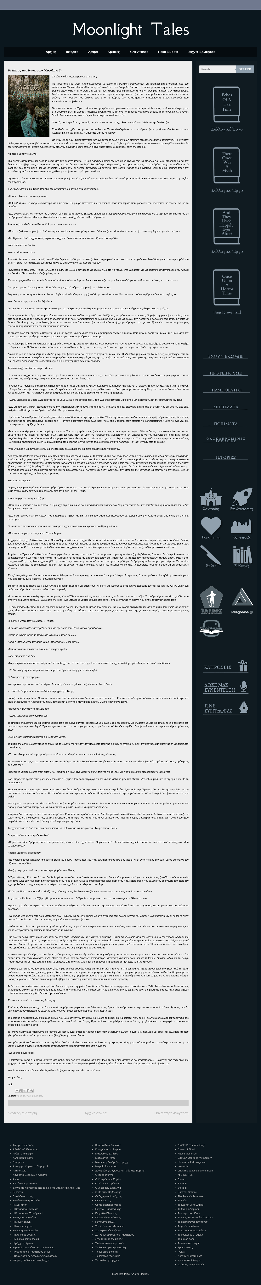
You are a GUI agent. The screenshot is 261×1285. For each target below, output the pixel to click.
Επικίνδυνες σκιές (22, 1196)
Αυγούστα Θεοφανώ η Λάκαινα (30, 1174)
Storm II (182, 1183)
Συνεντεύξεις (139, 51)
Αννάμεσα (18, 1162)
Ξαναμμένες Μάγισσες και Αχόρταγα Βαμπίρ (119, 1170)
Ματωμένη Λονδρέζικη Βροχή (111, 1162)
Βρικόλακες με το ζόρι (25, 1183)
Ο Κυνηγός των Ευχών (108, 1179)
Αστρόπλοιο (19, 1170)
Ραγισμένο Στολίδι (105, 1221)
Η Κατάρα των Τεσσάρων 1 (28, 1213)
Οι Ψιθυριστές (103, 1200)
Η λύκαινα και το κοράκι (26, 1239)
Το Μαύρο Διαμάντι (188, 1209)
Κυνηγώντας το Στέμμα (108, 1149)
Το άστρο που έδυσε (189, 1213)
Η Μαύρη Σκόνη (22, 1221)
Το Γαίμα (182, 1200)
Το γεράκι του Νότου (189, 1226)
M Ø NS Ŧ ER (185, 1174)
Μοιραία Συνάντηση (106, 1166)
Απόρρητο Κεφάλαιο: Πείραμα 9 (30, 1166)
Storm (181, 1179)
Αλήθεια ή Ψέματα (23, 1157)
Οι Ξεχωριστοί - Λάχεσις (108, 1196)
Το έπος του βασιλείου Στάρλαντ (195, 1217)
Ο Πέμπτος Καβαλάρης (108, 1192)
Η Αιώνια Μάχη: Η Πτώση (27, 1200)
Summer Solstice (187, 1192)
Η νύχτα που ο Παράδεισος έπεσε (31, 1251)
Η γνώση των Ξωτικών (25, 1230)
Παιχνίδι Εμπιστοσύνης (108, 1209)
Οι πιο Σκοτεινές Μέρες (108, 1204)
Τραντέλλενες (185, 1247)
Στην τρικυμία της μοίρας (108, 1239)
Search (245, 69)
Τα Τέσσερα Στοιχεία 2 (107, 1255)
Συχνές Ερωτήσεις (201, 51)
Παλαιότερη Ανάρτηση (171, 1113)
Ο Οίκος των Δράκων (107, 1183)
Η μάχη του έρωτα (23, 1243)
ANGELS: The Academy (191, 1145)
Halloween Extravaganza (192, 1162)
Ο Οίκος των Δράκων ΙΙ (108, 1187)
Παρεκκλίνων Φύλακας (108, 1217)
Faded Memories (187, 1153)
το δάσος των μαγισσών (30, 1095)
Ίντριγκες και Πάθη (23, 1145)
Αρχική (51, 51)
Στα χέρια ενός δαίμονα (108, 1230)
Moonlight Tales (130, 29)
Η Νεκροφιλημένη (22, 1226)
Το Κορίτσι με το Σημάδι (191, 1204)
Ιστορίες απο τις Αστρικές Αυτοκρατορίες (35, 1255)
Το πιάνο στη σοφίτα (189, 1243)
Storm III (182, 1187)
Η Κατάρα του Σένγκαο (25, 1209)
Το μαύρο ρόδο (186, 1239)
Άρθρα (93, 51)
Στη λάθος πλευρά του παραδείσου (114, 1234)
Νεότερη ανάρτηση (22, 1113)
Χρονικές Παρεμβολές (190, 1255)
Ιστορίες (72, 51)
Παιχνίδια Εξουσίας (105, 1213)
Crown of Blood (186, 1149)
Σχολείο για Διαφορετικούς (109, 1243)
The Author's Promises (190, 1196)
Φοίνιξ (181, 1251)
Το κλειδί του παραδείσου (192, 1230)
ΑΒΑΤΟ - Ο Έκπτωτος (25, 1149)
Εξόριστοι (18, 1192)
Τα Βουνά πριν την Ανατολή (110, 1247)
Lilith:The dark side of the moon (195, 1170)
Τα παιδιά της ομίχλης (107, 1260)
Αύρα (16, 1179)
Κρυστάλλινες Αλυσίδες (108, 1145)
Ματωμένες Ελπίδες (106, 1153)
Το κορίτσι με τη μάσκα (190, 1234)
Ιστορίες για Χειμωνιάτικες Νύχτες (31, 1260)
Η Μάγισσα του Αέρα (24, 1217)
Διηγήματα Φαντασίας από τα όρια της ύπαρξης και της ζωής (46, 1187)
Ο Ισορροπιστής (104, 1174)
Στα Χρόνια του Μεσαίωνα (109, 1226)
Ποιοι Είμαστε (168, 51)
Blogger (143, 1273)
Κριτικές (114, 51)
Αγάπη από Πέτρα (23, 1153)
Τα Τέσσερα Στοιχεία (106, 1251)
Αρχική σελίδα (95, 1113)
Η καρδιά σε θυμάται (24, 1234)
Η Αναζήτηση (20, 1204)
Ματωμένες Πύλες (105, 1157)
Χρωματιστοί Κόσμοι (189, 1260)
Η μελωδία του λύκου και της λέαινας (33, 1247)
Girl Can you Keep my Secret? (195, 1157)
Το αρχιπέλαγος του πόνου (192, 1221)
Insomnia (183, 1166)
